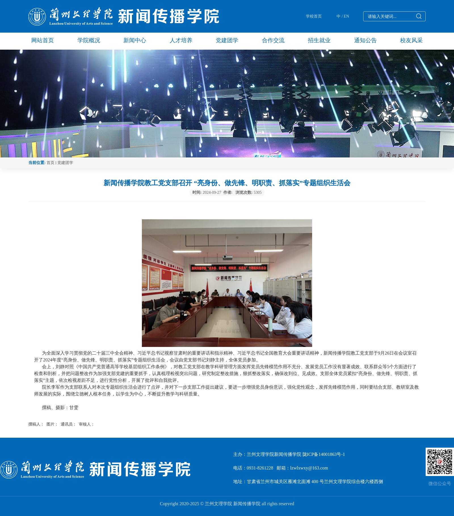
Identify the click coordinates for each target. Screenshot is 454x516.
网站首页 (42, 40)
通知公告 (365, 40)
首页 (50, 163)
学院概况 (88, 40)
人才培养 (181, 40)
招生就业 (319, 40)
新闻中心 (134, 40)
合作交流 (273, 40)
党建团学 (227, 40)
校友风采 (411, 40)
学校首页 (314, 16)
